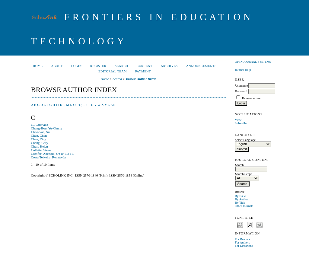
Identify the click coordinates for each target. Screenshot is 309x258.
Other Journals (244, 206)
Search (121, 66)
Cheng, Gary (39, 143)
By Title (240, 202)
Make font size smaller (240, 224)
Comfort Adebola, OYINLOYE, (52, 153)
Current (144, 66)
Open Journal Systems (253, 61)
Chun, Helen (39, 146)
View (238, 120)
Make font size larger (259, 224)
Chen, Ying (38, 139)
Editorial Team (112, 71)
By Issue (240, 196)
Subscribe (241, 123)
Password (241, 91)
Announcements (201, 66)
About (56, 66)
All (112, 105)
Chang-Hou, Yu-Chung (46, 128)
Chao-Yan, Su (40, 132)
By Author (241, 199)
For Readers (242, 239)
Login (76, 66)
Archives (169, 66)
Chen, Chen (39, 135)
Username (241, 85)
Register (98, 66)
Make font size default (250, 224)
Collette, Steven (41, 150)
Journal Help (243, 70)
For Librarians (244, 245)
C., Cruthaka (39, 124)
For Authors (242, 242)
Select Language (245, 140)
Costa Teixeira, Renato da (48, 157)
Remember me (251, 98)
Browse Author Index (141, 79)
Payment (143, 71)
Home (38, 66)
